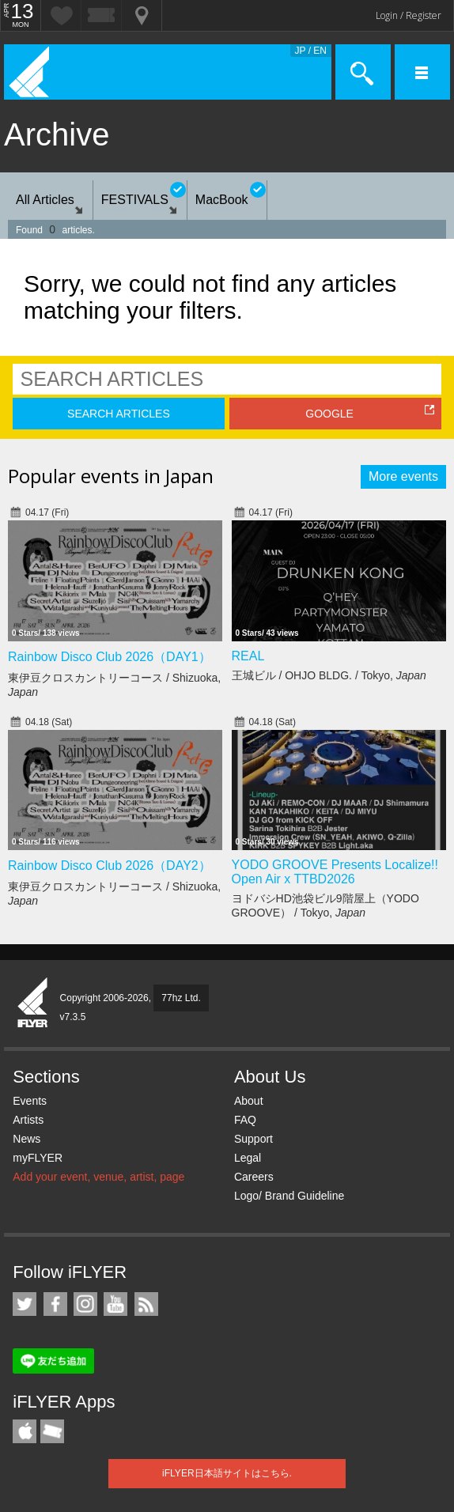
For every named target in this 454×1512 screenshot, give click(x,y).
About (248, 1100)
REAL (248, 656)
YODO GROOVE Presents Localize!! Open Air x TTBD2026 (335, 872)
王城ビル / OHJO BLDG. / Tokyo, (329, 675)
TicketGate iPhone (52, 1431)
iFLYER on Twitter (24, 1304)
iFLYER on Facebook (55, 1304)
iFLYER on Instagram (85, 1304)
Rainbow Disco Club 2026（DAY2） (109, 865)
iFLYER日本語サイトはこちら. (227, 1473)
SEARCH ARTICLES (118, 413)
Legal (247, 1157)
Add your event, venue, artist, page (98, 1176)
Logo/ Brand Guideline (289, 1195)
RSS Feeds (146, 1304)
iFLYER (33, 1003)
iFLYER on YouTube (115, 1304)
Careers (254, 1176)
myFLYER (37, 1157)
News (26, 1138)
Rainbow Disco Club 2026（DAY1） (109, 656)
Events (30, 1100)
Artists (28, 1119)
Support (253, 1138)
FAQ (245, 1119)
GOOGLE (329, 413)
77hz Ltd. (180, 998)
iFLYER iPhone (24, 1431)
